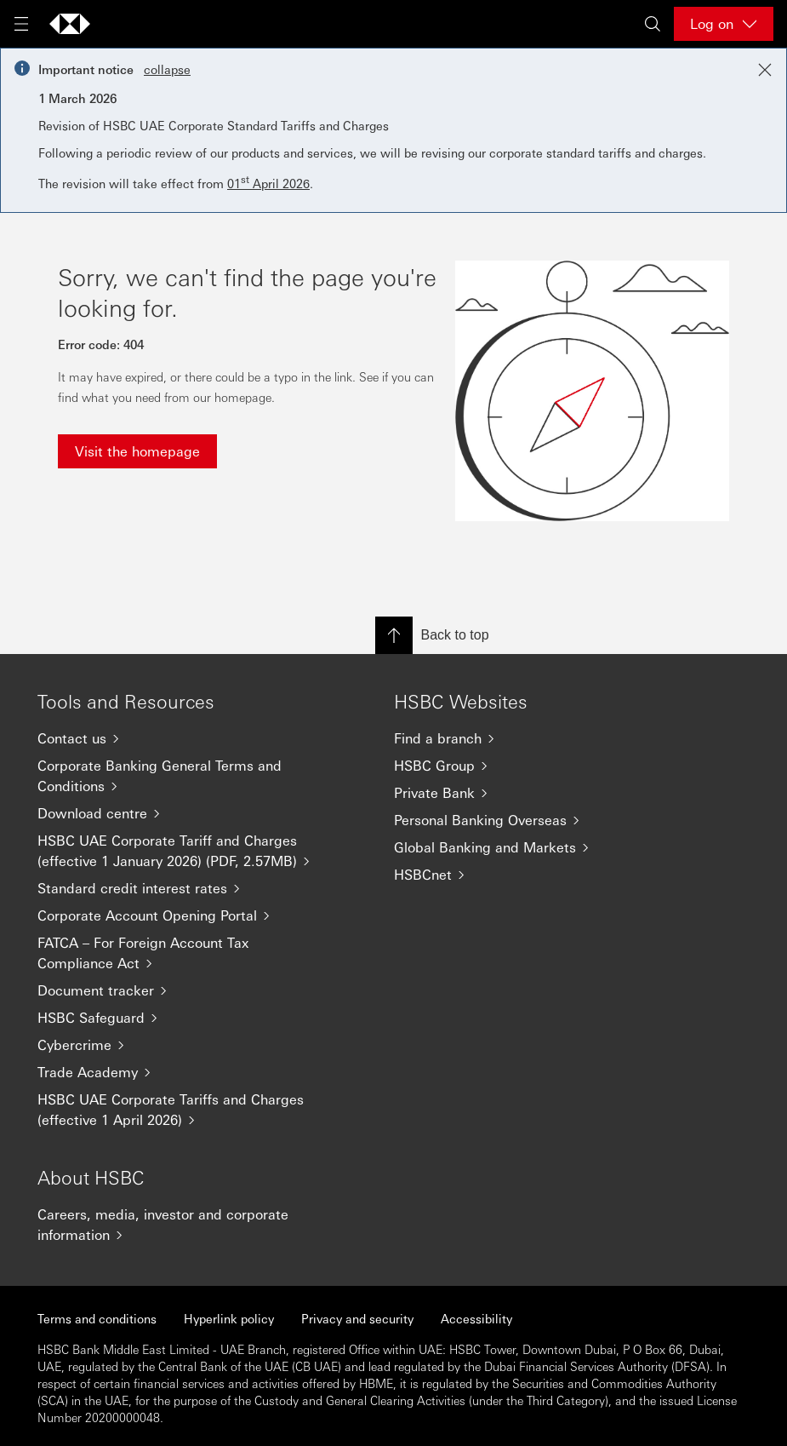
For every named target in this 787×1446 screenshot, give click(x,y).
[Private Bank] (538, 793)
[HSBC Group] (538, 765)
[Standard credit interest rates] (181, 888)
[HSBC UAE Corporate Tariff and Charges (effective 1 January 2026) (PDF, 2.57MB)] (181, 850)
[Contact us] (181, 738)
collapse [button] (167, 69)
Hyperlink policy (229, 1318)
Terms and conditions (97, 1318)
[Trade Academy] (181, 1072)
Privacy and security (357, 1318)
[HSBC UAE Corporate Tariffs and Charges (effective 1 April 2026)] (181, 1109)
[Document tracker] (181, 990)
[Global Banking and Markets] (538, 847)
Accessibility (476, 1318)
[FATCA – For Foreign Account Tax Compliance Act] (181, 952)
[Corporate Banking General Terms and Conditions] (181, 775)
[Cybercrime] (181, 1045)
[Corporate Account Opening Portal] (181, 915)
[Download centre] (181, 813)
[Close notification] (764, 69)
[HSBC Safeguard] (181, 1017)
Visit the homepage (137, 451)
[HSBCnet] (538, 874)
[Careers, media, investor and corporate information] (181, 1224)
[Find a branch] (538, 738)
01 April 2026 (268, 183)
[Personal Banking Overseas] (538, 820)
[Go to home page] (69, 24)
